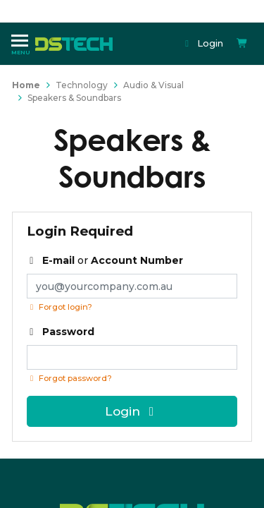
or (105, 260)
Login (203, 43)
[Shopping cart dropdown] (242, 43)
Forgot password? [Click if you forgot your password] (69, 378)
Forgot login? (59, 307)
